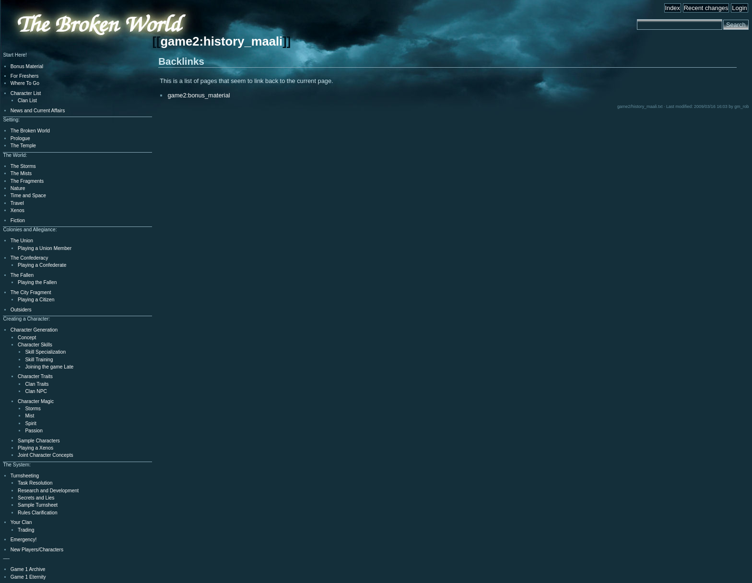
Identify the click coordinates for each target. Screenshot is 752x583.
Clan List (27, 100)
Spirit (30, 423)
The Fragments (27, 181)
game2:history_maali (221, 41)
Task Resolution (35, 483)
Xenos (17, 210)
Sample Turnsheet (38, 505)
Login (739, 8)
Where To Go (25, 83)
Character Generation (34, 330)
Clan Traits (36, 384)
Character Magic (36, 401)
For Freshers (25, 76)
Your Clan (21, 522)
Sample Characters (39, 440)
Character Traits (35, 376)
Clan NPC (36, 391)
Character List (26, 93)
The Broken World (30, 130)
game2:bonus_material (198, 95)
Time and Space (28, 195)
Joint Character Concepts (45, 455)
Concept (27, 337)
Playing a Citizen (36, 299)
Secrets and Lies (36, 497)
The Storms (23, 166)
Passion (33, 430)
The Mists (21, 173)
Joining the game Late (49, 366)
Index (672, 8)
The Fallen (22, 275)
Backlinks (181, 61)
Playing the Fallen (37, 282)
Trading (26, 530)
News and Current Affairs (38, 110)
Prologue (20, 138)
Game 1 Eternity (28, 577)
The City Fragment (31, 292)
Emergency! (24, 539)
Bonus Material (27, 66)
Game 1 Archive (28, 569)
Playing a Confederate (42, 265)
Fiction (18, 220)
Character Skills (35, 344)
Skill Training (39, 359)
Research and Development (48, 490)
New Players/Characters (37, 549)
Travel (17, 203)
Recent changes (706, 8)
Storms (32, 408)
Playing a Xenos (35, 448)
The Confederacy (29, 258)
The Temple (23, 145)
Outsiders (21, 309)
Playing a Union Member (44, 248)
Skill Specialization (45, 352)
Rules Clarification (37, 512)
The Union (22, 240)
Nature (18, 188)
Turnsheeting (25, 475)
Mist (29, 415)
